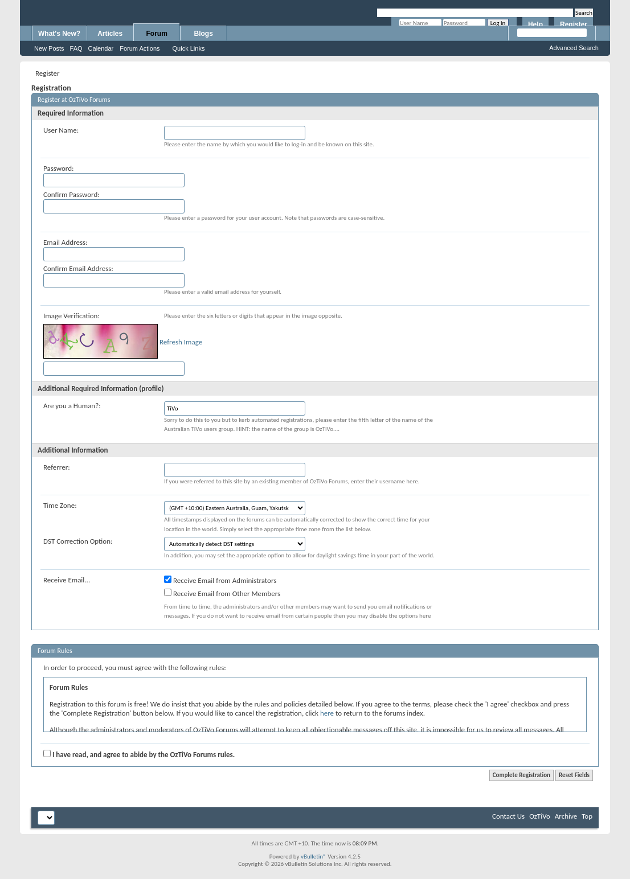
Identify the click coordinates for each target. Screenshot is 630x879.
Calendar (101, 48)
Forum (156, 34)
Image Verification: (71, 315)
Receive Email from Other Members (222, 593)
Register (573, 24)
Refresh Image (180, 342)
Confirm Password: (71, 194)
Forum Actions (139, 48)
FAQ (76, 48)
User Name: (61, 130)
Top (587, 816)
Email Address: (65, 242)
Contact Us (508, 816)
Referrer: (56, 467)
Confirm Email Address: (78, 268)
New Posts (49, 48)
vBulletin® (313, 856)
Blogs (203, 34)
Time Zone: (60, 505)
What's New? (59, 34)
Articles (109, 34)
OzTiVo (539, 816)
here (327, 713)
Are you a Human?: (72, 405)
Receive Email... (66, 580)
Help (535, 24)
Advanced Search (574, 47)
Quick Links (189, 48)
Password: (58, 168)
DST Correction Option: (77, 541)
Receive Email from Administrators (220, 580)
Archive (566, 816)
